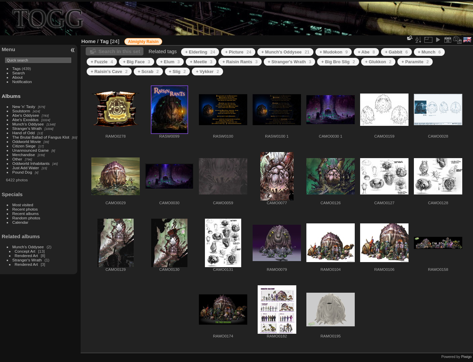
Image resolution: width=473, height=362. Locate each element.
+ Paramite (415, 61)
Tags (16, 68)
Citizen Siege (24, 146)
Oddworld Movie (26, 141)
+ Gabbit (396, 52)
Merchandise (23, 154)
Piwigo (466, 357)
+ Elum (170, 61)
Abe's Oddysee (25, 115)
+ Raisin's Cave (109, 71)
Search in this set (119, 51)
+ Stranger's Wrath (289, 61)
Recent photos (25, 209)
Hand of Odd (23, 133)
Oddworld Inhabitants (31, 163)
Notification (22, 81)
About (17, 77)
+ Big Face (136, 61)
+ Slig (177, 71)
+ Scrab (148, 71)
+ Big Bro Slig (338, 61)
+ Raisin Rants (240, 61)
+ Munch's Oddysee (285, 52)
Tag (104, 41)
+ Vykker (207, 71)
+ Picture (238, 52)
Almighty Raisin (143, 41)
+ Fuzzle (102, 61)
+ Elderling (200, 52)
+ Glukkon (378, 61)
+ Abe (366, 52)
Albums (11, 96)
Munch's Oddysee (28, 124)
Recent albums (25, 213)
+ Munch (429, 52)
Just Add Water (25, 168)
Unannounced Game (30, 150)
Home (88, 41)
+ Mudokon (333, 52)
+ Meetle (201, 61)
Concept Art (25, 251)
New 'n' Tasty (23, 106)
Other (17, 159)
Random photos (26, 218)
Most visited (22, 205)
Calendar (20, 222)
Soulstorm (21, 111)
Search (18, 73)
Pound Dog (22, 172)
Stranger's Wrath (27, 128)
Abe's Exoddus (25, 119)
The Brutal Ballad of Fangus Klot (40, 137)
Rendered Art (26, 255)
